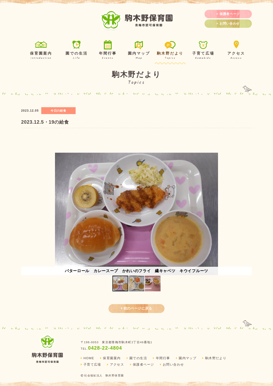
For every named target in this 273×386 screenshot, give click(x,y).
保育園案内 (41, 50)
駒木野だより (170, 50)
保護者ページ (228, 14)
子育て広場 (203, 50)
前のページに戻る (136, 308)
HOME (87, 358)
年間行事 (107, 50)
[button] (247, 214)
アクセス (236, 50)
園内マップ (138, 50)
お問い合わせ (228, 23)
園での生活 (76, 50)
